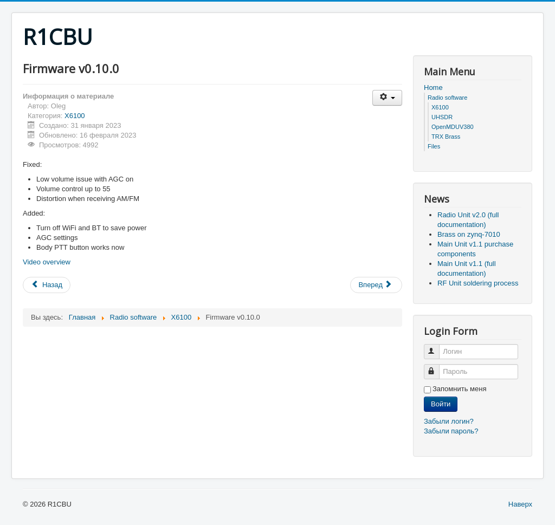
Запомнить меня (459, 389)
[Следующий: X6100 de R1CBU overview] (376, 285)
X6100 (74, 116)
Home (433, 87)
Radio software (447, 97)
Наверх (520, 504)
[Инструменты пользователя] (387, 98)
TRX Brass (445, 136)
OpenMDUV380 (452, 127)
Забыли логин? (449, 421)
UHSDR (442, 117)
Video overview (46, 262)
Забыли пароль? (451, 431)
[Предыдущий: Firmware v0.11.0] (46, 285)
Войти (440, 404)
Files (434, 146)
